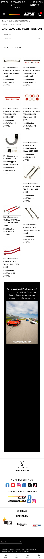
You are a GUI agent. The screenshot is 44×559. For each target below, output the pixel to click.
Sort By (7, 35)
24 (15, 47)
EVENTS (4, 2)
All (20, 47)
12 (10, 47)
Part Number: (12, 71)
